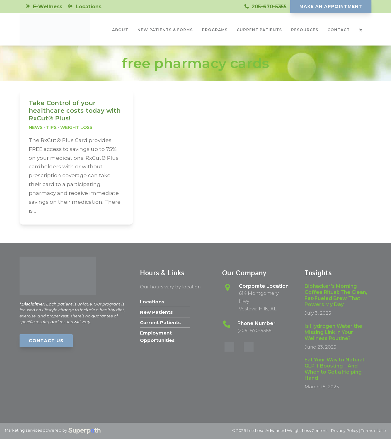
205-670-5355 (269, 6)
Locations (88, 6)
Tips (51, 127)
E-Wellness (47, 6)
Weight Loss (76, 127)
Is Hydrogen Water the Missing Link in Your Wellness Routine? (333, 332)
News (35, 127)
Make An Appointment (330, 6)
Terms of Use (373, 430)
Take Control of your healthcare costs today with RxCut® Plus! (75, 110)
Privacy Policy (344, 430)
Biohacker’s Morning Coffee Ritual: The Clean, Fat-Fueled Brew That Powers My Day (336, 295)
